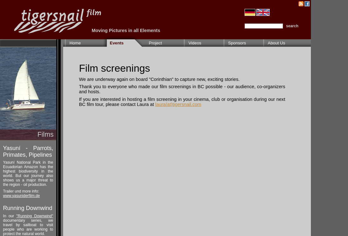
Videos (194, 43)
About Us (276, 43)
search (292, 26)
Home (75, 43)
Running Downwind (27, 208)
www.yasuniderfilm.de (21, 195)
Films (45, 134)
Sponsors (237, 43)
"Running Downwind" (34, 216)
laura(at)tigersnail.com (178, 104)
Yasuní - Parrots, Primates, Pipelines (28, 151)
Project (155, 43)
